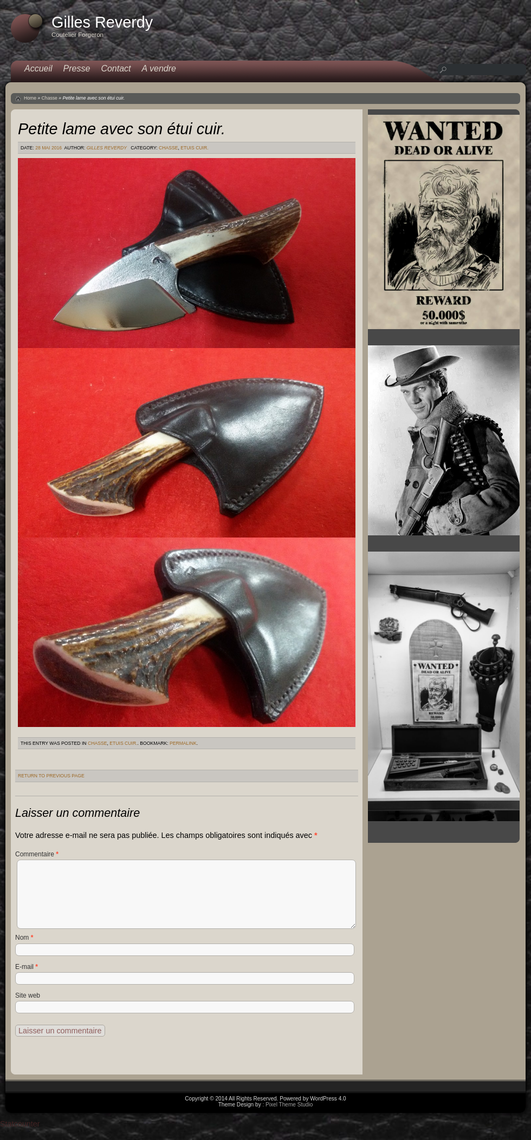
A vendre (159, 68)
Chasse (49, 98)
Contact (116, 68)
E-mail (26, 967)
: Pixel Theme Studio (287, 1105)
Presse (76, 68)
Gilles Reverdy (107, 147)
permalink (183, 743)
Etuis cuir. (194, 147)
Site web (27, 995)
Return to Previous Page (51, 775)
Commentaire (37, 854)
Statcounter (20, 1123)
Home (30, 98)
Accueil (38, 68)
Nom (24, 937)
